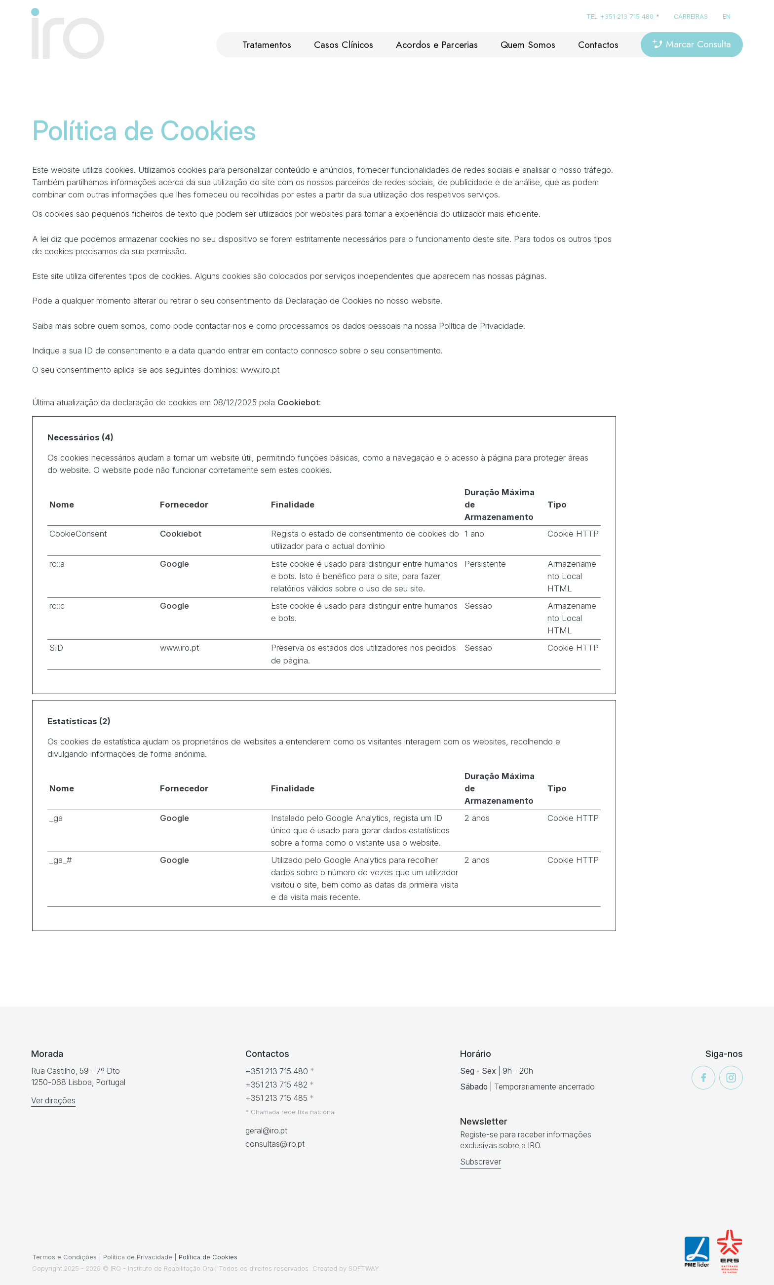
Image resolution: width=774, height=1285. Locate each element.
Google (174, 564)
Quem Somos (528, 44)
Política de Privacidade (137, 1257)
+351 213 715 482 (276, 1085)
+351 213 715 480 (627, 16)
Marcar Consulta (692, 44)
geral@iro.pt (266, 1130)
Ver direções (53, 1100)
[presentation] (73, 1220)
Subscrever (480, 1162)
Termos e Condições (64, 1257)
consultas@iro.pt (275, 1144)
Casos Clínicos (343, 44)
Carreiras (691, 16)
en (727, 16)
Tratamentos (266, 44)
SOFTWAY (363, 1268)
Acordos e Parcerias (437, 44)
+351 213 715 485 (276, 1098)
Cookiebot (298, 402)
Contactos (598, 44)
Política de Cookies (208, 1257)
